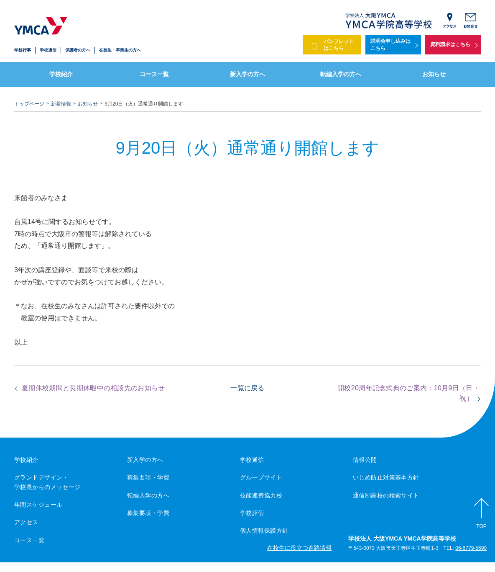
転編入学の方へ (340, 74)
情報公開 (365, 459)
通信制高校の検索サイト (386, 495)
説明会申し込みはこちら (390, 44)
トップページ (29, 104)
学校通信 (48, 50)
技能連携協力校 (261, 495)
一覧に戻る (247, 388)
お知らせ (434, 74)
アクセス (26, 522)
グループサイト (261, 477)
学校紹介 (61, 74)
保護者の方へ (77, 50)
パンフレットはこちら (339, 45)
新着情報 (61, 104)
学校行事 (22, 50)
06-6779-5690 (471, 548)
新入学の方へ (247, 74)
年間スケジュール (38, 504)
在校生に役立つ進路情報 (299, 547)
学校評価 (252, 513)
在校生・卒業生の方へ (120, 50)
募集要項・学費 (148, 477)
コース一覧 (154, 74)
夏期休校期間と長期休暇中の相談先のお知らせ (93, 388)
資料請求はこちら (450, 44)
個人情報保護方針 (264, 530)
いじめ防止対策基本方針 (386, 477)
